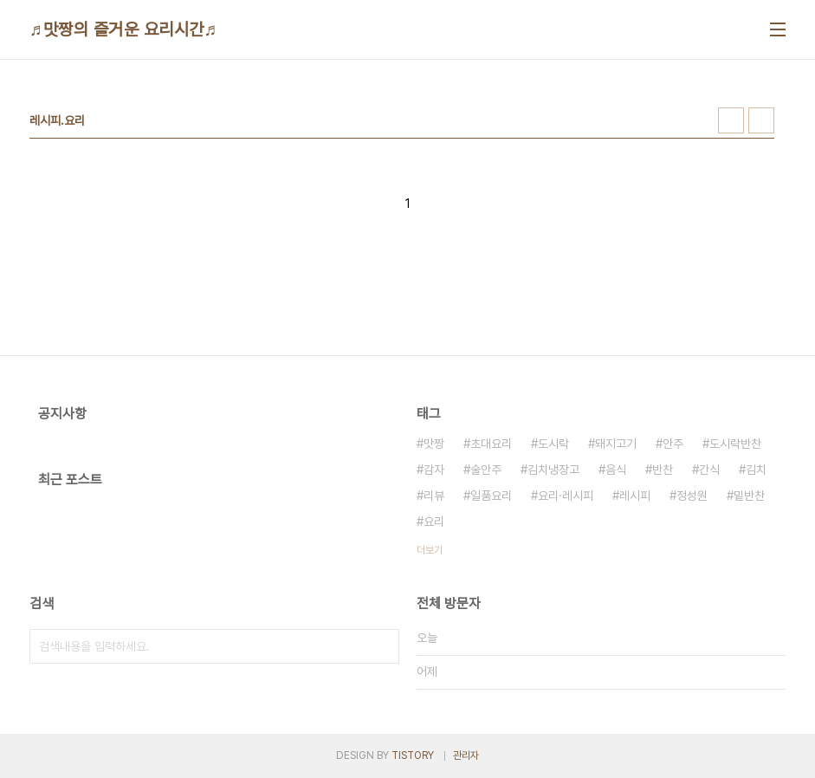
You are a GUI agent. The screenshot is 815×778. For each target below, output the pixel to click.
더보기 (430, 550)
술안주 (485, 470)
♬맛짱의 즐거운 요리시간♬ (123, 29)
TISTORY (412, 755)
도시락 (553, 444)
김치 (756, 470)
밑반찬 (749, 495)
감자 (434, 470)
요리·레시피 (565, 495)
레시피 (634, 495)
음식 (615, 470)
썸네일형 (731, 120)
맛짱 (434, 444)
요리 (434, 521)
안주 (673, 444)
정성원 (692, 495)
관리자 (466, 755)
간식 (709, 470)
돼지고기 (616, 444)
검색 (381, 646)
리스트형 (761, 120)
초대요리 (491, 444)
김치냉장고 (553, 470)
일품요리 (491, 495)
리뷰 (434, 495)
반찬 (662, 470)
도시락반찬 (735, 444)
